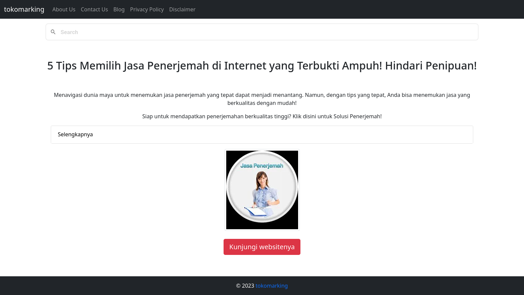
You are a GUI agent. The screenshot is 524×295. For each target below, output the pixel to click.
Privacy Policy (147, 9)
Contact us (94, 9)
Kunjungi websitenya (262, 246)
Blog (119, 9)
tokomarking (24, 9)
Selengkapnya (75, 134)
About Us (64, 9)
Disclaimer (182, 9)
